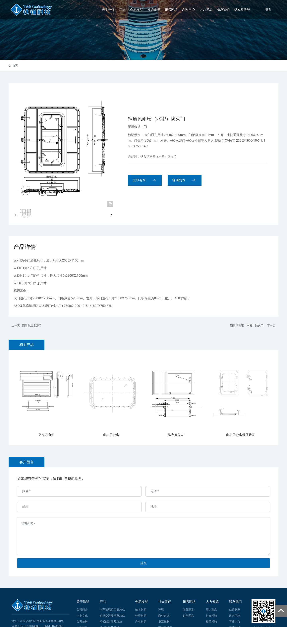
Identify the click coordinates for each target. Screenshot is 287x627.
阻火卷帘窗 (46, 435)
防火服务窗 (176, 435)
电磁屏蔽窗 (111, 435)
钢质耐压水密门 (31, 325)
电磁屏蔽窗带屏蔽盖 (240, 435)
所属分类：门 (137, 127)
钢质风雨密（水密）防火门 (246, 325)
